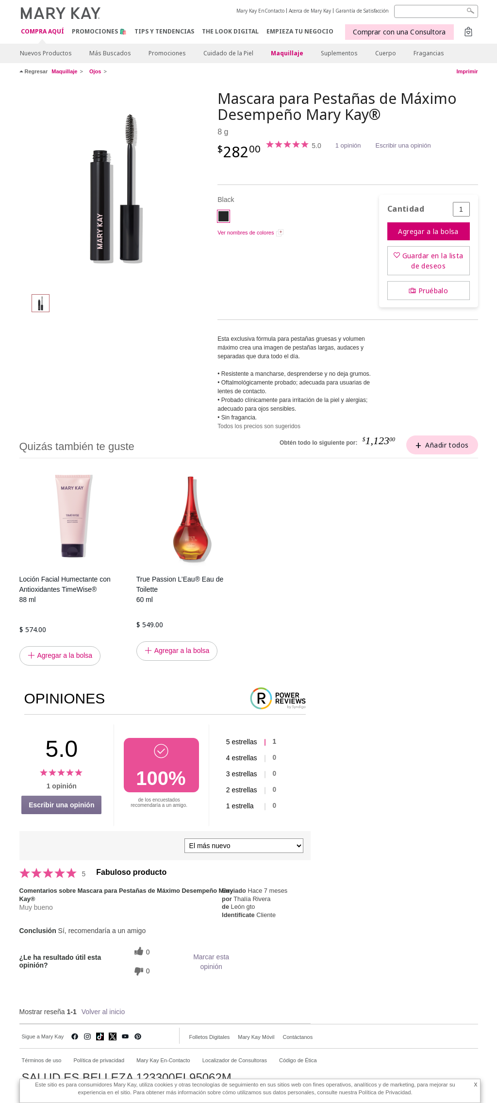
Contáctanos (297, 1037)
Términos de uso (42, 1060)
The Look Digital (230, 31)
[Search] (436, 11)
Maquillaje (287, 53)
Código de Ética (298, 1060)
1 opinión (348, 145)
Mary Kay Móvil (256, 1037)
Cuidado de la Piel (228, 53)
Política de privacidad (98, 1060)
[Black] (115, 187)
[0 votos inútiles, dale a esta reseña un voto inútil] (140, 971)
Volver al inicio (103, 1012)
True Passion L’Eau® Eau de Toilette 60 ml (179, 589)
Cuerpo (385, 53)
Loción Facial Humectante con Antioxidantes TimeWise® (73, 590)
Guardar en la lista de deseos (433, 260)
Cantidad (405, 209)
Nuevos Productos (46, 53)
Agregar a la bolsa (428, 231)
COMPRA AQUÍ (42, 31)
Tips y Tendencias (164, 31)
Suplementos (339, 53)
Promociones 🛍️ (99, 31)
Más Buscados (110, 53)
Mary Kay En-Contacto (163, 1060)
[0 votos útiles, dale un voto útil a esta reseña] (140, 952)
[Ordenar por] (243, 845)
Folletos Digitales (209, 1037)
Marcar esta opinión (211, 961)
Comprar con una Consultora (399, 31)
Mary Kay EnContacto (260, 10)
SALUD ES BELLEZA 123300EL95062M (127, 1077)
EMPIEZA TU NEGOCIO (299, 31)
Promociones (167, 53)
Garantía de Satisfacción (362, 10)
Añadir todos (446, 445)
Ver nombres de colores (245, 232)
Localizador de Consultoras (234, 1060)
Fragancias (429, 53)
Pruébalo (433, 290)
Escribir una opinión (403, 145)
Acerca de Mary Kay (310, 10)
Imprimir (467, 71)
